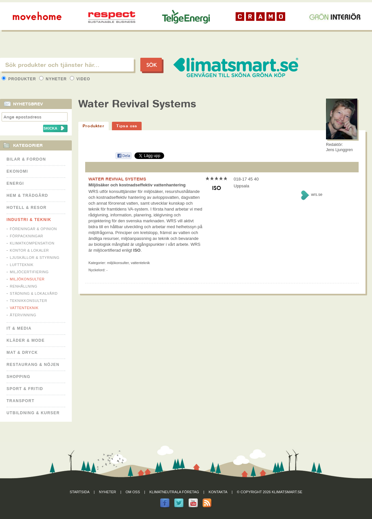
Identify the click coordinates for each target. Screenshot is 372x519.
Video (80, 79)
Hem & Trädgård (27, 195)
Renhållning (23, 286)
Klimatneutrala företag (174, 492)
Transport (20, 401)
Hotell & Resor (27, 207)
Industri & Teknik (29, 219)
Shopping (18, 376)
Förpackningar (26, 236)
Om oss (133, 492)
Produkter (20, 79)
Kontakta (218, 492)
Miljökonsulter (27, 279)
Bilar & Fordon (26, 159)
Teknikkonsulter (28, 301)
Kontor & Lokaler (29, 250)
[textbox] (67, 64)
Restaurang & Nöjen (33, 364)
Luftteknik (22, 265)
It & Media (19, 328)
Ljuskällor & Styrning (34, 258)
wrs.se (316, 194)
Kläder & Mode (26, 340)
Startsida (80, 492)
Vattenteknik (24, 308)
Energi (15, 183)
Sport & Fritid (25, 388)
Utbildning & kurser (33, 413)
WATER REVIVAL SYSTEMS (117, 178)
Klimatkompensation (32, 243)
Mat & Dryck (22, 352)
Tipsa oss (126, 125)
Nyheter (53, 79)
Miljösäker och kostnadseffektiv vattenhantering (137, 184)
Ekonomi (17, 171)
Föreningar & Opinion (33, 229)
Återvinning (23, 315)
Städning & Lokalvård (34, 293)
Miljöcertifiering (29, 272)
